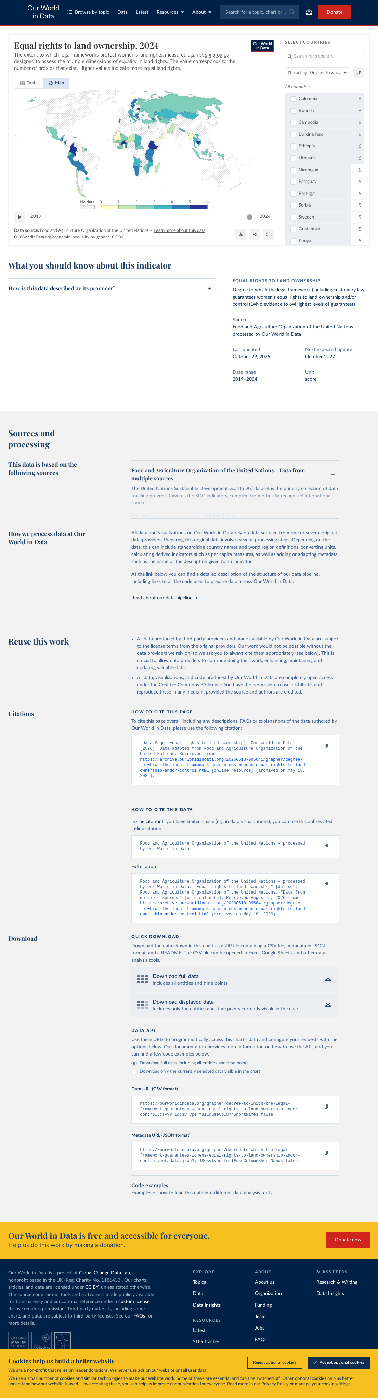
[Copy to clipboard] (319, 746)
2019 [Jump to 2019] (35, 216)
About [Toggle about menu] (201, 12)
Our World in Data (43, 12)
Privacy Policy (275, 1384)
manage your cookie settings (323, 1384)
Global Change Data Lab (104, 1288)
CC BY (117, 237)
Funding (263, 1320)
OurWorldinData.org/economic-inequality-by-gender (61, 237)
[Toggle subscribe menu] (309, 12)
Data (122, 12)
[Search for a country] (324, 56)
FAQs (139, 1331)
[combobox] (260, 12)
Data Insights (207, 1320)
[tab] (29, 83)
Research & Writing (336, 1297)
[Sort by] (317, 72)
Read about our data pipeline (164, 598)
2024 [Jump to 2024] (265, 216)
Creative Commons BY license (190, 685)
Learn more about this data (179, 230)
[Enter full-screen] (268, 234)
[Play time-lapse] (19, 217)
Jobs (259, 1343)
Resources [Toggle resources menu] (170, 12)
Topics (199, 1297)
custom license (133, 1316)
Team (260, 1332)
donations (98, 1370)
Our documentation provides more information (214, 1058)
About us (264, 1297)
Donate (334, 12)
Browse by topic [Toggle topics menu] (88, 12)
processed (243, 334)
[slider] (249, 217)
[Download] (240, 234)
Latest (142, 12)
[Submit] (291, 12)
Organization (268, 1308)
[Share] (254, 234)
